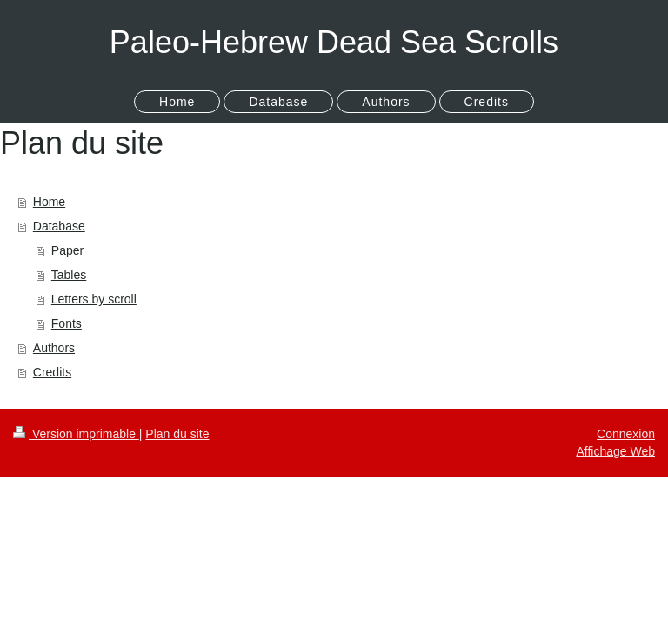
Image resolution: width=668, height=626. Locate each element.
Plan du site (177, 434)
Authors (54, 348)
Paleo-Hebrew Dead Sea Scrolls (334, 42)
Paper (67, 250)
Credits (52, 372)
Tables (68, 275)
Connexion (626, 434)
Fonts (66, 323)
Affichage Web (615, 451)
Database (59, 226)
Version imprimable (76, 434)
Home (49, 202)
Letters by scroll (94, 299)
